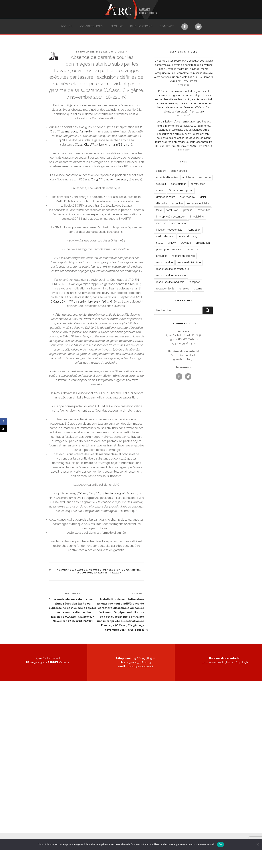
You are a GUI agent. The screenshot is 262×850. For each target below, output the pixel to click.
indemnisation (179, 223)
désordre (161, 203)
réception (194, 282)
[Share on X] (3, 428)
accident (161, 170)
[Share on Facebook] (3, 421)
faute (159, 210)
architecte (188, 177)
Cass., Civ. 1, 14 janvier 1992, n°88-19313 (103, 144)
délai (203, 197)
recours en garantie (183, 255)
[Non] (257, 844)
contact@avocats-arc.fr (140, 666)
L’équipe (116, 26)
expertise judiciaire (198, 203)
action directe (179, 170)
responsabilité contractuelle (172, 268)
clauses (81, 570)
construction (197, 183)
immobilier (203, 210)
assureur (161, 183)
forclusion (172, 210)
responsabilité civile (189, 262)
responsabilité (164, 262)
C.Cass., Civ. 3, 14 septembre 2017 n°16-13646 (83, 301)
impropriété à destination (170, 216)
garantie (101, 573)
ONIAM (172, 242)
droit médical (187, 197)
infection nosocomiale (169, 229)
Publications (141, 26)
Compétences (91, 26)
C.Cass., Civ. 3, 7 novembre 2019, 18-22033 (110, 179)
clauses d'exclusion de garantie (114, 570)
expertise (177, 203)
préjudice (161, 255)
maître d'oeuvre (165, 236)
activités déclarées (167, 177)
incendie (161, 223)
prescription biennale (168, 249)
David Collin (118, 52)
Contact (167, 26)
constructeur (178, 183)
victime (198, 288)
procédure (192, 249)
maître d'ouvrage (189, 236)
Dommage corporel (181, 190)
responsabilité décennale (171, 275)
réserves (184, 288)
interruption (194, 229)
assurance (65, 570)
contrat (160, 190)
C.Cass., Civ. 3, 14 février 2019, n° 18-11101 (107, 493)
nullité (159, 242)
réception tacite (165, 288)
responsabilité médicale (170, 282)
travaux (116, 573)
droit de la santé (165, 197)
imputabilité (197, 216)
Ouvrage (186, 242)
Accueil (66, 26)
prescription (203, 242)
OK (220, 844)
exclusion (84, 573)
